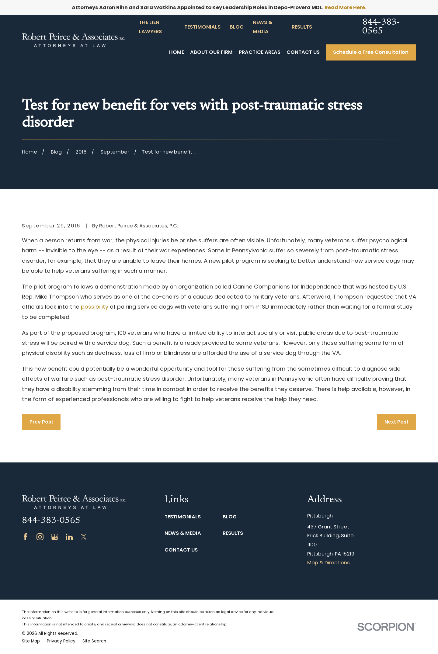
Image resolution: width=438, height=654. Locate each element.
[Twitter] (83, 536)
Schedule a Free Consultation (370, 52)
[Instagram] (39, 536)
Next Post (396, 421)
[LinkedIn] (69, 536)
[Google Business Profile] (54, 536)
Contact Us (181, 549)
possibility (94, 306)
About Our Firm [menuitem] (211, 52)
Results (302, 26)
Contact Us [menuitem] (303, 52)
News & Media (183, 533)
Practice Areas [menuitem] (259, 52)
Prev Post (41, 421)
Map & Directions (328, 562)
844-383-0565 (381, 27)
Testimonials (202, 26)
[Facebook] (25, 536)
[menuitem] (31, 641)
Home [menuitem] (176, 52)
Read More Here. (346, 7)
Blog (237, 26)
